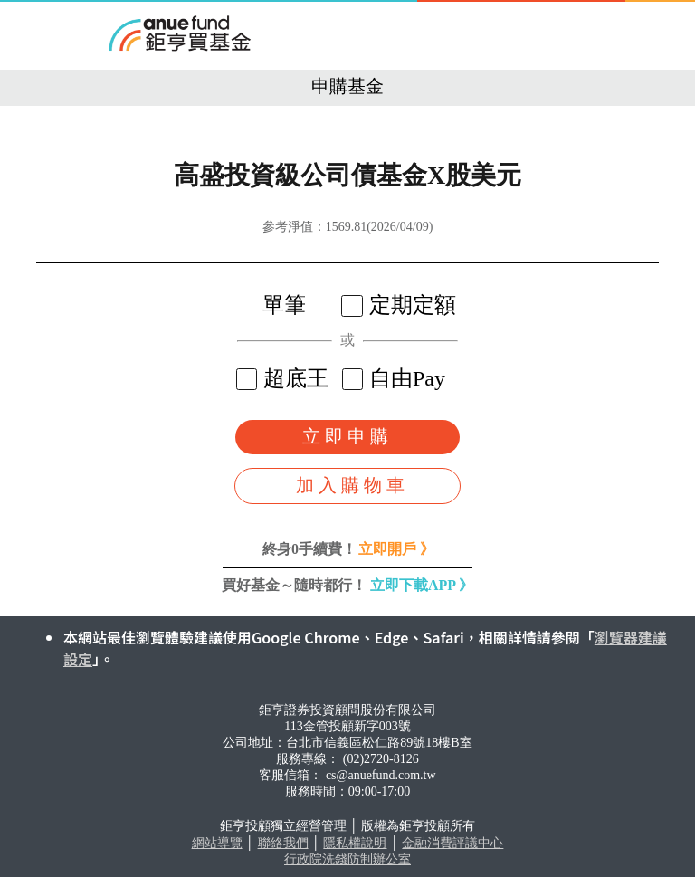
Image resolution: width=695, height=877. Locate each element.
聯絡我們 (283, 843)
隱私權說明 (354, 843)
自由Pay (396, 378)
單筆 (273, 305)
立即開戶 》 (396, 549)
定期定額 (401, 305)
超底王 (284, 378)
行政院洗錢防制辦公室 (347, 859)
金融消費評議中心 (452, 843)
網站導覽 (217, 843)
